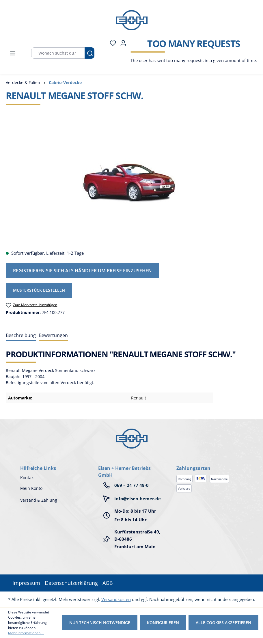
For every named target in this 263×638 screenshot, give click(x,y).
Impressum (26, 582)
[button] (209, 462)
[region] (131, 183)
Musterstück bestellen (39, 290)
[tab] (21, 335)
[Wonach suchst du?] (58, 53)
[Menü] (13, 53)
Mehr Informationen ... (26, 632)
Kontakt (27, 477)
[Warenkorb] (192, 53)
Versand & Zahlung (38, 500)
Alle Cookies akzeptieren (223, 622)
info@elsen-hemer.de (137, 498)
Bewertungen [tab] (53, 335)
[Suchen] (89, 53)
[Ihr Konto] (121, 43)
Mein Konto (31, 488)
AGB (107, 582)
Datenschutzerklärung (71, 582)
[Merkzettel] (111, 43)
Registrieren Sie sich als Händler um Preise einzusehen (82, 270)
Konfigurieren (163, 622)
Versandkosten (116, 599)
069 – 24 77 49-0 (131, 485)
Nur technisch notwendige (99, 622)
